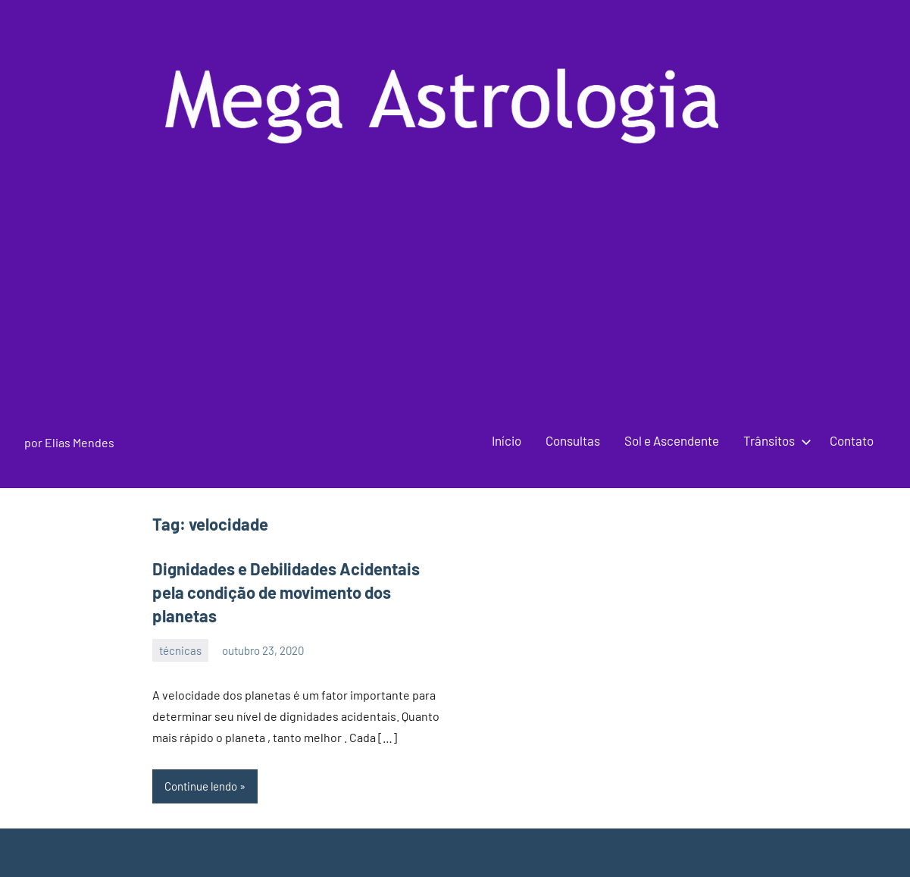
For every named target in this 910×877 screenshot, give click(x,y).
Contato (852, 440)
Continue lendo (200, 786)
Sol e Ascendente (671, 440)
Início (506, 440)
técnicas (180, 650)
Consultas (573, 440)
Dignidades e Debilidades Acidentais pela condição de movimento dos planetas (286, 592)
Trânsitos (774, 440)
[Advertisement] (455, 304)
